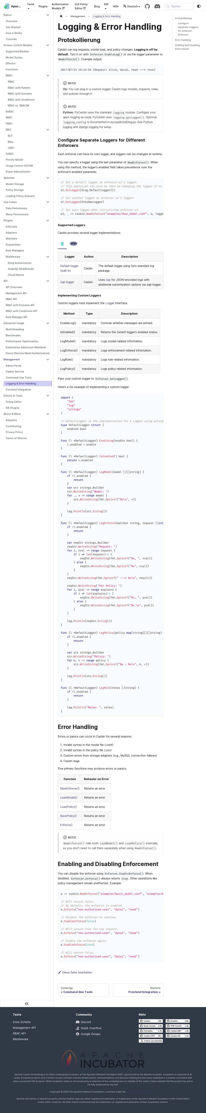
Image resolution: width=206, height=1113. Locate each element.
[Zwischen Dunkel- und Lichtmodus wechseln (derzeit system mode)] (199, 6)
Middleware (20, 1039)
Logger (110, 303)
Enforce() (66, 825)
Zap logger (67, 282)
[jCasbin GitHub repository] (178, 1021)
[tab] (62, 244)
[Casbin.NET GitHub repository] (178, 1031)
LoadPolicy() (68, 807)
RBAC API (19, 1033)
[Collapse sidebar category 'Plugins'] (48, 220)
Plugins (43, 6)
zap (108, 279)
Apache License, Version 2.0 (141, 1091)
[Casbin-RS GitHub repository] (178, 1036)
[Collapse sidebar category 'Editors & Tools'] (48, 395)
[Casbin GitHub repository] (151, 1021)
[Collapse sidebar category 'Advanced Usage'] (48, 323)
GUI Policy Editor (81, 6)
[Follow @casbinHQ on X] (151, 1041)
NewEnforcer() (70, 788)
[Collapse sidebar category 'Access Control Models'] (48, 45)
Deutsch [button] (130, 6)
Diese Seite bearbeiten (75, 972)
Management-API (24, 1027)
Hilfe (116, 6)
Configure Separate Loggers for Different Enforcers (188, 29)
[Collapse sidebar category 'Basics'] (48, 15)
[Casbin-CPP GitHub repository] (151, 1036)
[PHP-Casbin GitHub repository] (178, 1026)
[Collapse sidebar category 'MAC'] (48, 129)
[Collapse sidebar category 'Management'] (48, 359)
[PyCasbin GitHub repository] (151, 1031)
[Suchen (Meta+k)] (179, 6)
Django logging (88, 127)
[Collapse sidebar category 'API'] (48, 281)
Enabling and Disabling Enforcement (187, 47)
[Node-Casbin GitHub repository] (151, 1026)
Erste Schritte (22, 1022)
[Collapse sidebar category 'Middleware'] (48, 257)
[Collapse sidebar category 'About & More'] (48, 414)
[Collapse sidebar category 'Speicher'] (48, 178)
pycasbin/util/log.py (123, 122)
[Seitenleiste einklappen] (27, 1003)
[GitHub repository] (147, 6)
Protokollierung (183, 18)
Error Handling (183, 40)
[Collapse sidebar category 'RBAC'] (48, 75)
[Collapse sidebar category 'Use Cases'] (48, 202)
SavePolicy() (68, 816)
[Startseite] (61, 16)
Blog (97, 6)
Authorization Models (60, 6)
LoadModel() (68, 797)
